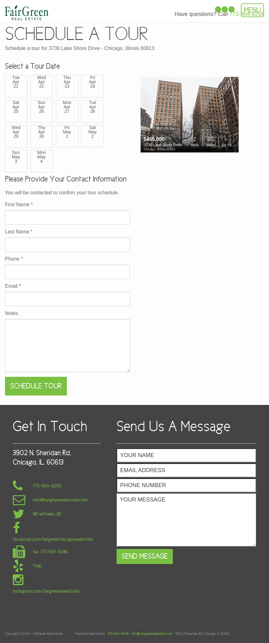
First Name (19, 204)
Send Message (145, 556)
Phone (14, 259)
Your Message (186, 519)
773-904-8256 (118, 634)
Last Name (18, 231)
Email (13, 286)
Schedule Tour (36, 386)
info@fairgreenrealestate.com (152, 634)
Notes (11, 313)
